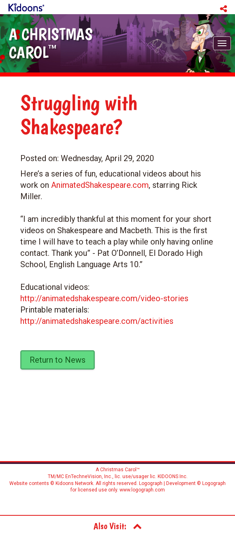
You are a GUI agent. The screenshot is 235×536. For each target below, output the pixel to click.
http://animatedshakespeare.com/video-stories (104, 298)
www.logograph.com (141, 490)
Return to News (57, 360)
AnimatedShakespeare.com (100, 185)
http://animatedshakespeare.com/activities (96, 321)
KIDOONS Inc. (173, 476)
